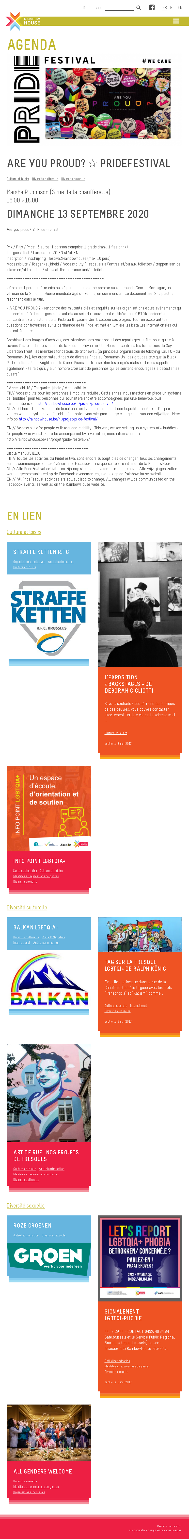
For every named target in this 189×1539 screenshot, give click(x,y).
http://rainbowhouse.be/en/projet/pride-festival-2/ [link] (48, 439)
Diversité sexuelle (73, 179)
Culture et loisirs (18, 179)
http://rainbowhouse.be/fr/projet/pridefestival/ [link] (75, 403)
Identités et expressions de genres (36, 876)
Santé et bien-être (25, 871)
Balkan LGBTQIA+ (35, 927)
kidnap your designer (169, 1530)
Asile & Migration (53, 937)
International (21, 943)
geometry (139, 1530)
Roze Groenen (32, 1225)
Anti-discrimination (61, 562)
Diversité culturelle (45, 179)
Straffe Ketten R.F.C (41, 552)
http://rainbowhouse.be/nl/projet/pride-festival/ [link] (58, 419)
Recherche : (93, 7)
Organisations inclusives (29, 562)
